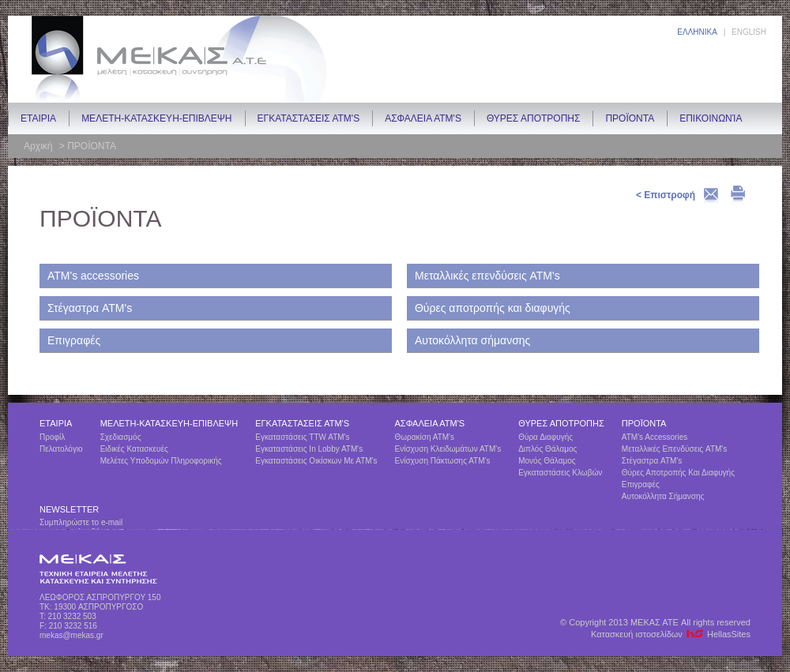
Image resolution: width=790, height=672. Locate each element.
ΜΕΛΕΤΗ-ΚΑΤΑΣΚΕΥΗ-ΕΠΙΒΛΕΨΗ (156, 118)
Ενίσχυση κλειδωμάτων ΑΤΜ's (448, 449)
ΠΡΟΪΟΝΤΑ (629, 118)
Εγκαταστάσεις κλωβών (560, 472)
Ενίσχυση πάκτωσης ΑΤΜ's (443, 460)
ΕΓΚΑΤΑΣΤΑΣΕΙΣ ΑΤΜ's (309, 118)
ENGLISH (749, 32)
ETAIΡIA (38, 118)
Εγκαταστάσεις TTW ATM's (302, 437)
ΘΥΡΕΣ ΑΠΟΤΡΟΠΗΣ (533, 118)
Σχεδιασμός (120, 437)
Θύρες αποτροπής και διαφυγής (492, 308)
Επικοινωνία (710, 118)
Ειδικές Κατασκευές (134, 449)
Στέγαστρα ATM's (89, 308)
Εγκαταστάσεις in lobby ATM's (309, 449)
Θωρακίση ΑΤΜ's (425, 437)
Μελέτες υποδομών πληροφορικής (161, 460)
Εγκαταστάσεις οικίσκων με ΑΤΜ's (316, 460)
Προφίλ (52, 437)
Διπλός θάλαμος (547, 449)
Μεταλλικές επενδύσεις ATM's (487, 275)
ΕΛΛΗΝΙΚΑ (697, 32)
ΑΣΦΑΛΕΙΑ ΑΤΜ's (423, 118)
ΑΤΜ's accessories (93, 275)
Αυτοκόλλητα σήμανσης (472, 340)
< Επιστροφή (665, 195)
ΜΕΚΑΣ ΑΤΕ (178, 59)
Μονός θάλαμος (546, 460)
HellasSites (728, 634)
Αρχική (39, 146)
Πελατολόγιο (61, 449)
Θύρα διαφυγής (545, 437)
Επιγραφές (73, 340)
